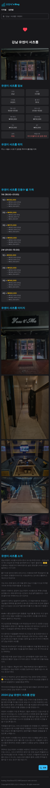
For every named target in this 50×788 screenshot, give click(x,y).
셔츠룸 (13, 16)
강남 (7, 16)
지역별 (3, 10)
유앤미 (19, 16)
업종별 (10, 10)
